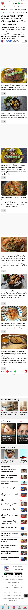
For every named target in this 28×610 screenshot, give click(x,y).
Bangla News (4, 13)
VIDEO (11, 9)
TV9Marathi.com (8, 593)
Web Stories (6, 421)
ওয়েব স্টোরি (17, 9)
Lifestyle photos (21, 13)
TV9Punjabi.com (7, 595)
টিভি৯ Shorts (5, 9)
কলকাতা (25, 7)
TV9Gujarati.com (18, 593)
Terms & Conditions (13, 582)
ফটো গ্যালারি (23, 9)
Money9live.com (19, 598)
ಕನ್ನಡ (9, 1)
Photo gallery (12, 13)
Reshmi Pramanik (9, 41)
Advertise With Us (20, 577)
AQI (16, 4)
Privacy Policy (19, 579)
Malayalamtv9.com (9, 598)
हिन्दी (2, 1)
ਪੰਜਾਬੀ (24, 1)
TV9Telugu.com (19, 590)
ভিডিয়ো (3, 500)
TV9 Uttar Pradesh (14, 601)
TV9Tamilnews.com (18, 595)
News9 (5, 1)
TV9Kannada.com (9, 590)
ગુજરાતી (20, 1)
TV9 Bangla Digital (9, 40)
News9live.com (18, 587)
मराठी (16, 1)
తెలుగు (12, 1)
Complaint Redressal (9, 579)
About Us (11, 577)
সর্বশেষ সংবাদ (5, 467)
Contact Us (5, 577)
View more (23, 421)
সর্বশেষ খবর (6, 7)
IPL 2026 (20, 7)
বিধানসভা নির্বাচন (13, 7)
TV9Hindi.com (9, 587)
